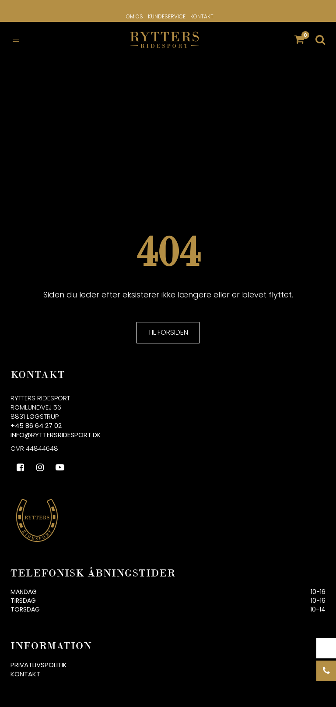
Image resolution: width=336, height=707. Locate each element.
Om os (134, 16)
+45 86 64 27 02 (36, 425)
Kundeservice (167, 16)
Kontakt (202, 16)
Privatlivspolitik (38, 664)
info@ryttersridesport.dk (55, 434)
